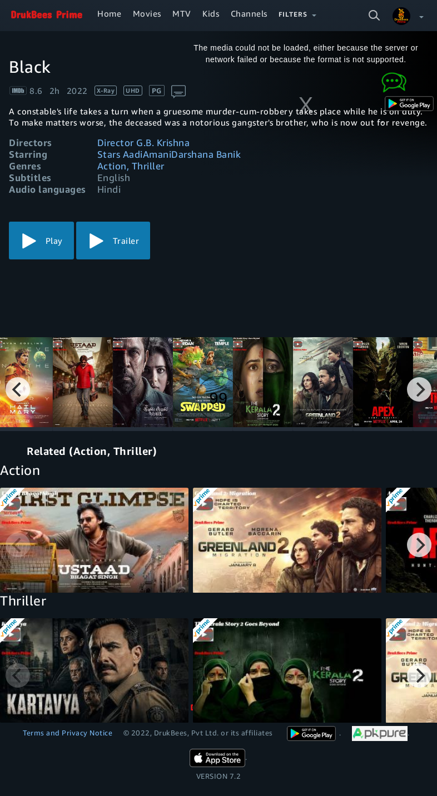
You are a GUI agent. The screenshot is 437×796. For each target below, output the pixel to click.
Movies (147, 13)
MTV (181, 13)
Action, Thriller (131, 166)
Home (109, 13)
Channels (249, 13)
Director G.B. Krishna (143, 142)
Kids (210, 13)
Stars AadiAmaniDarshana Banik (169, 154)
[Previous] (18, 389)
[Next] (419, 389)
